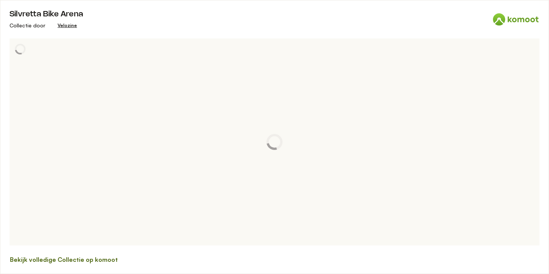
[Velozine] (67, 25)
